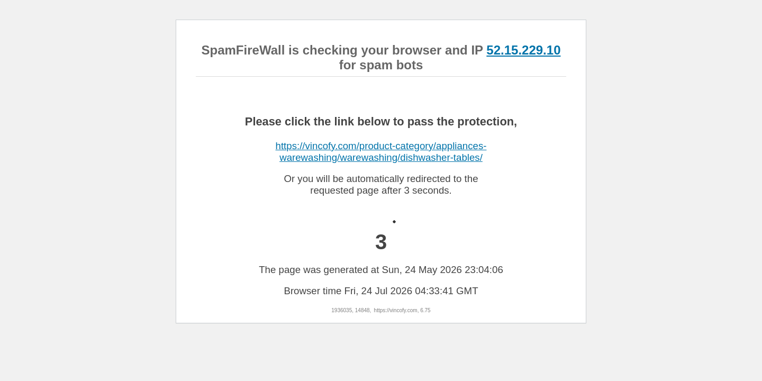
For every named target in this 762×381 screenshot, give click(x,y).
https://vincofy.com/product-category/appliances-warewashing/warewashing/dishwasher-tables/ (381, 151)
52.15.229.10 (523, 50)
